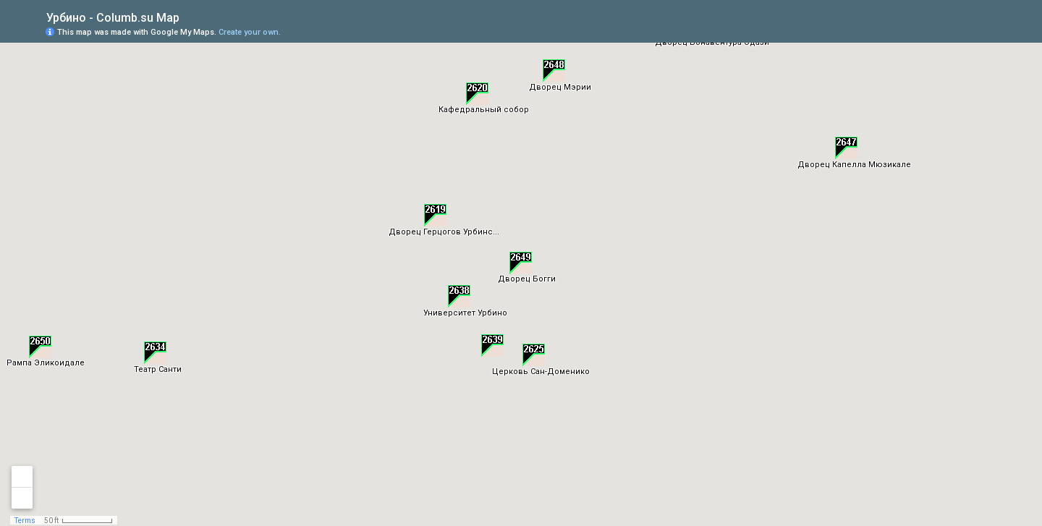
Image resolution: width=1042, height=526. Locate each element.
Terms (24, 521)
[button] (435, 215)
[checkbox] (190, 16)
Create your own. (250, 32)
